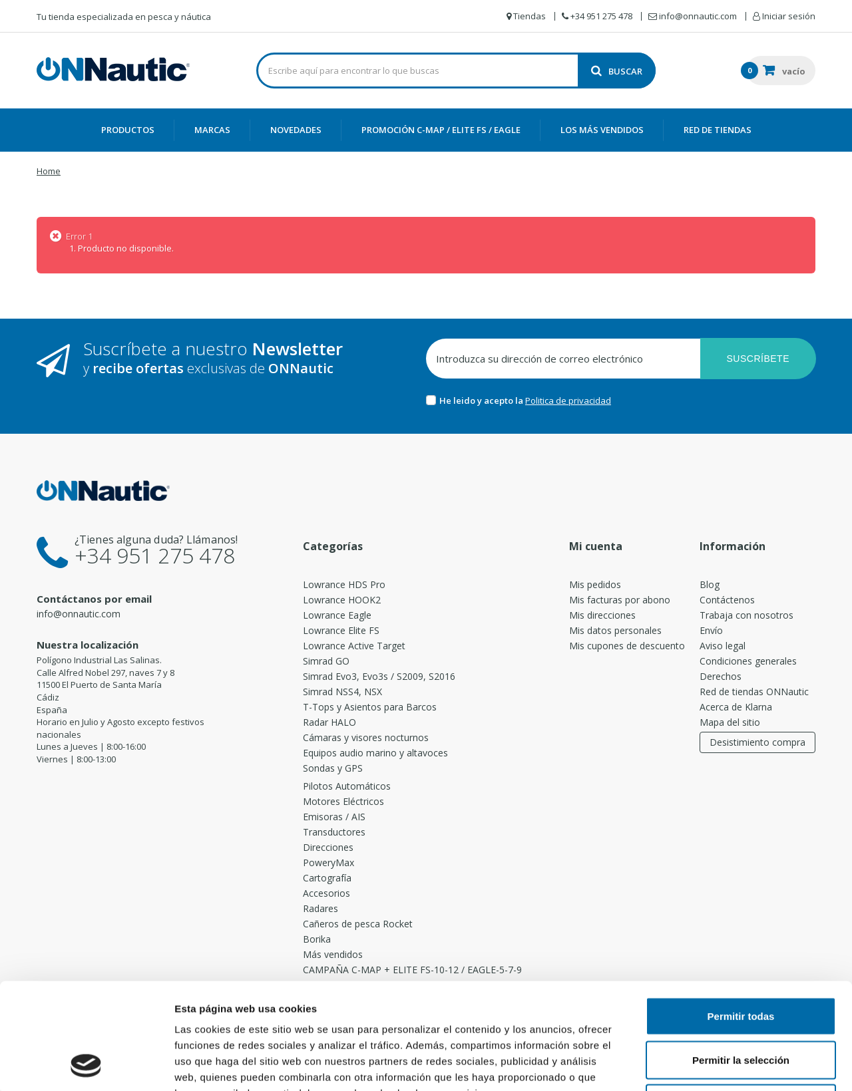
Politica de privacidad (568, 400)
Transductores (334, 832)
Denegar (741, 1003)
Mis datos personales (615, 630)
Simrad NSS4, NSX (342, 691)
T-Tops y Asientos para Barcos (370, 707)
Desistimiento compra (757, 742)
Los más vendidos (602, 130)
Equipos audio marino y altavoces (375, 752)
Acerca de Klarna (736, 707)
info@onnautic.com (78, 613)
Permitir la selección (740, 960)
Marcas (212, 130)
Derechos (721, 676)
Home (49, 171)
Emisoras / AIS (334, 816)
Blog (710, 584)
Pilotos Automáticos (347, 786)
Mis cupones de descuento (627, 645)
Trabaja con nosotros (746, 615)
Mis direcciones (602, 615)
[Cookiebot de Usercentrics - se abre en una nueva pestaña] (86, 1065)
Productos (127, 130)
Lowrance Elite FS (341, 630)
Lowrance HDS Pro (344, 584)
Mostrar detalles (734, 1064)
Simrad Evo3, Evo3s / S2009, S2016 (379, 676)
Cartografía (327, 877)
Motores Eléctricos (343, 801)
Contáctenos (727, 599)
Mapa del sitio (730, 722)
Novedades (295, 130)
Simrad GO (326, 661)
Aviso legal (723, 645)
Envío (711, 630)
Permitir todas (741, 916)
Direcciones (328, 847)
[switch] (382, 1060)
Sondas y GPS (333, 768)
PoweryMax (328, 862)
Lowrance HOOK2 (342, 599)
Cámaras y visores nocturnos (366, 737)
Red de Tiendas (717, 130)
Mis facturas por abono (619, 599)
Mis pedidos (595, 584)
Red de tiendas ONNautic (754, 691)
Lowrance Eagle (337, 615)
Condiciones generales (748, 661)
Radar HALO (329, 722)
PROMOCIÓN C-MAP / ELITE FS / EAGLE (441, 130)
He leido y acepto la (482, 400)
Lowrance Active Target (354, 645)
